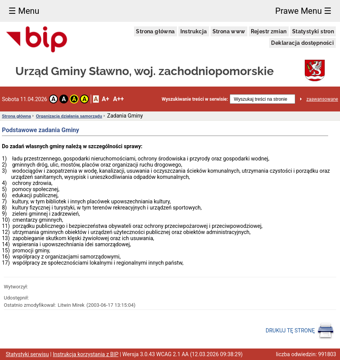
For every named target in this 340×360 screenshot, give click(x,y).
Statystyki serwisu (27, 354)
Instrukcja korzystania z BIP (85, 354)
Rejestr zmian (269, 31)
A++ (118, 99)
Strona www (228, 31)
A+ (105, 99)
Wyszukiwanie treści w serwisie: (195, 99)
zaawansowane (322, 99)
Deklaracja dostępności (302, 43)
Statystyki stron (313, 31)
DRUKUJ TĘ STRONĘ (300, 330)
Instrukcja (193, 31)
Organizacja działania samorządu (69, 116)
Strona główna (155, 31)
